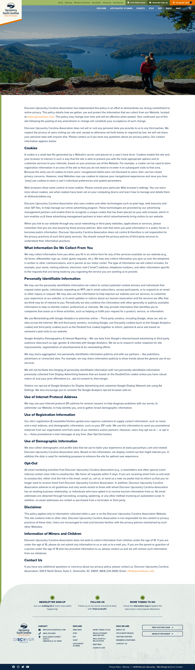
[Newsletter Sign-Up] (52, 598)
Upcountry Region (125, 633)
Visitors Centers (124, 637)
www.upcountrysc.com (40, 117)
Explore (101, 8)
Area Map (77, 630)
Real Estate (96, 3)
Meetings (68, 3)
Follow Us (97, 602)
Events (141, 8)
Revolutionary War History (100, 634)
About (60, 3)
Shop (169, 8)
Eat (160, 8)
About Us (120, 630)
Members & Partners (82, 3)
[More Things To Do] (142, 598)
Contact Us (107, 3)
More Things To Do (142, 602)
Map (178, 8)
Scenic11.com (118, 3)
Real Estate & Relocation (99, 640)
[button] (190, 8)
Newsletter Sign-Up (52, 602)
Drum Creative (176, 667)
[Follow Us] (97, 598)
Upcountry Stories (121, 8)
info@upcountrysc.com (140, 571)
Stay (151, 8)
